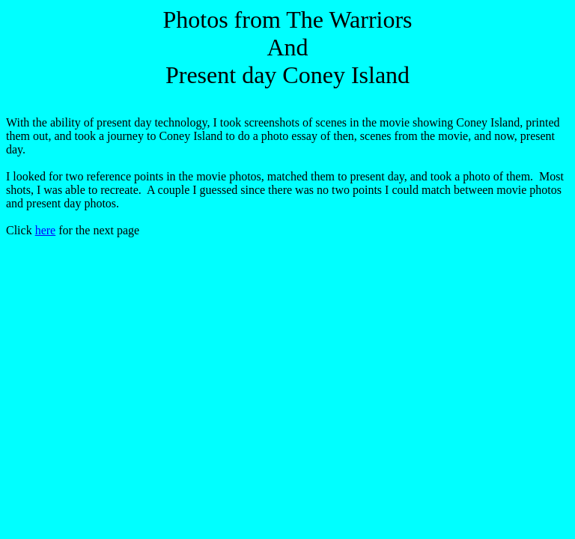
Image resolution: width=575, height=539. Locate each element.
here (45, 230)
